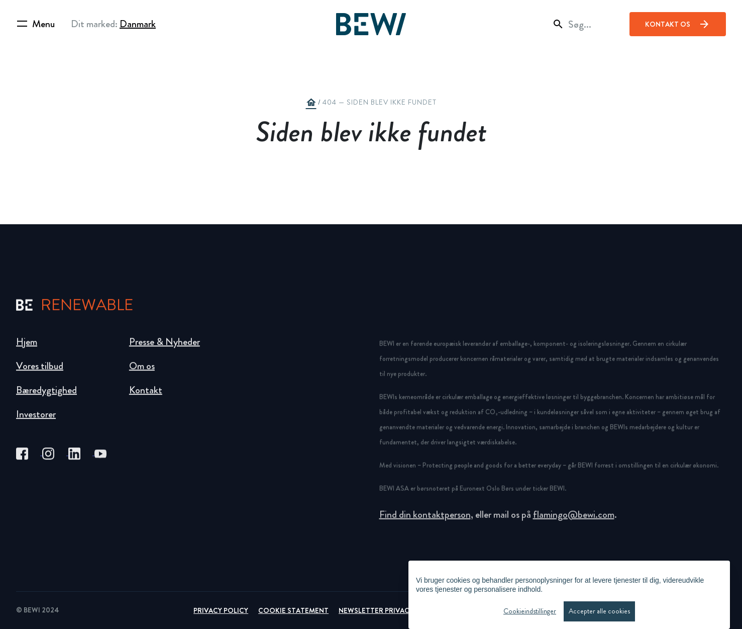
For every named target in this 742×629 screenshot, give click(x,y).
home (311, 103)
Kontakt (145, 397)
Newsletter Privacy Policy (389, 610)
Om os (142, 373)
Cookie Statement (293, 610)
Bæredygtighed (46, 397)
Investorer (36, 421)
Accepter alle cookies (599, 612)
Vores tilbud (39, 373)
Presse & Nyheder (164, 348)
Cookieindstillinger (529, 612)
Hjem (26, 348)
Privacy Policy (220, 610)
